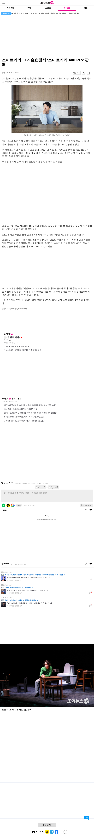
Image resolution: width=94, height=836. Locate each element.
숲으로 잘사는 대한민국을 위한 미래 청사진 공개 (23, 350)
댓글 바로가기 (86, 818)
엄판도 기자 (13, 337)
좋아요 (21, 337)
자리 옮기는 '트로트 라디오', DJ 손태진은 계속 (20, 409)
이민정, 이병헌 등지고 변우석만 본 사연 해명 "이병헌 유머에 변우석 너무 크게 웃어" (46, 13)
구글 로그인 (13, 505)
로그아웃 (18, 505)
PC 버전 (47, 825)
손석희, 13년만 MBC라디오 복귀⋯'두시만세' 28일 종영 (24, 417)
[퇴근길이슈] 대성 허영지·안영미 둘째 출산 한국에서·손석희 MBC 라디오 (30, 405)
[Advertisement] (47, 211)
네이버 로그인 (3, 505)
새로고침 (21, 399)
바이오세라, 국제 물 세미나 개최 (17, 346)
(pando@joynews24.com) (18, 309)
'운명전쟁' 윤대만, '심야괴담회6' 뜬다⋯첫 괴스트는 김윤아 (25, 421)
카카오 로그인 (8, 505)
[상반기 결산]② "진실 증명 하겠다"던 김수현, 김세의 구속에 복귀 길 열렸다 (31, 413)
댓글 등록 (88, 505)
